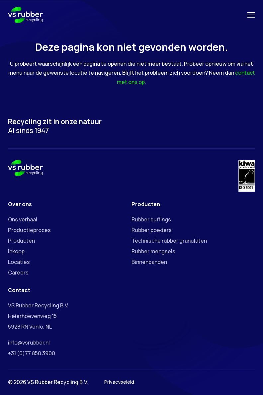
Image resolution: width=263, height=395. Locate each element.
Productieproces (29, 230)
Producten (21, 240)
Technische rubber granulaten (169, 240)
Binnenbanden (149, 262)
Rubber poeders (152, 230)
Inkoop (16, 251)
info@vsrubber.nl (29, 342)
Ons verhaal (22, 219)
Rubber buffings (151, 219)
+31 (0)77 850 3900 (31, 353)
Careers (18, 272)
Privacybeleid (119, 382)
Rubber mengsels (153, 251)
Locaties (19, 262)
